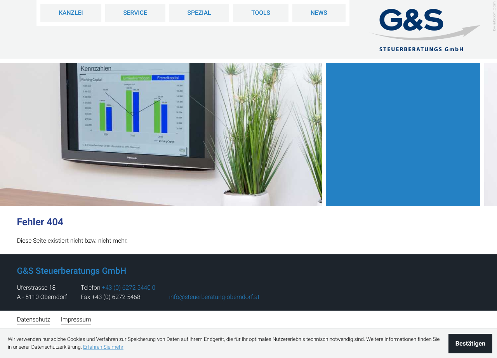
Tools (260, 12)
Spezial (199, 12)
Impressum (76, 319)
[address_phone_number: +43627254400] (128, 287)
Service (135, 12)
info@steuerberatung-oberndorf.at (214, 297)
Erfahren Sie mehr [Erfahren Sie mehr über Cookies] (103, 347)
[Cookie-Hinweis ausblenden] (470, 343)
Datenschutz (33, 319)
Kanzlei (71, 12)
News (319, 12)
